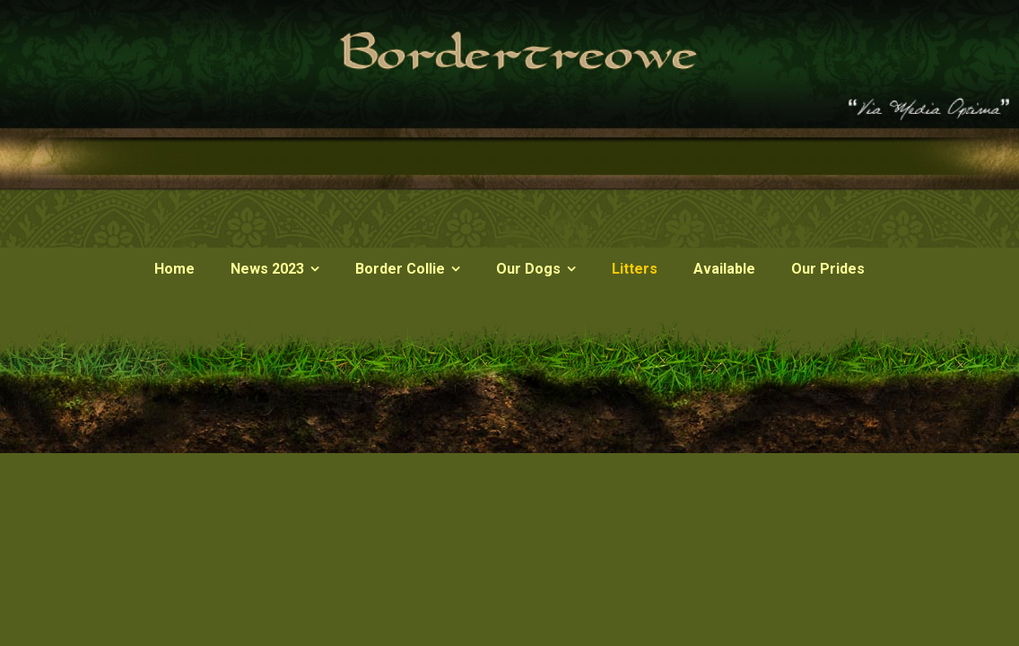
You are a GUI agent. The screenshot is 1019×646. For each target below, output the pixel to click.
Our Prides (828, 268)
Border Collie (400, 268)
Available (724, 268)
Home (174, 268)
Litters (635, 268)
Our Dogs (528, 268)
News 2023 (267, 268)
